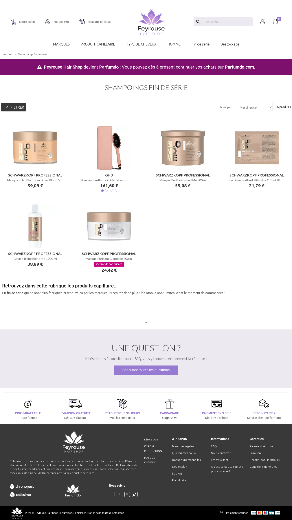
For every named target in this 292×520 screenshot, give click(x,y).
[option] (146, 2)
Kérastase (151, 439)
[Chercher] (227, 22)
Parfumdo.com (239, 67)
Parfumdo (109, 67)
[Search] (198, 21)
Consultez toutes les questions (146, 370)
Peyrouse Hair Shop (63, 67)
